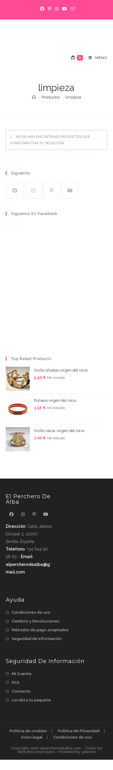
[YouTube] (64, 8)
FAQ (15, 682)
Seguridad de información (37, 638)
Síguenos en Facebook (34, 213)
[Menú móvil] (95, 58)
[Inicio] (34, 97)
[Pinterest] (49, 8)
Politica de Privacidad (78, 731)
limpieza (73, 97)
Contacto (21, 691)
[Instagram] (56, 8)
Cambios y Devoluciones (35, 621)
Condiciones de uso (31, 612)
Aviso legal (31, 737)
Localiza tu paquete (31, 700)
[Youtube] (70, 190)
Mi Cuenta (21, 673)
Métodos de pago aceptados (40, 630)
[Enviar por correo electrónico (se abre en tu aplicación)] (72, 8)
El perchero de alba (39, 32)
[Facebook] (42, 8)
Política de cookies (28, 731)
